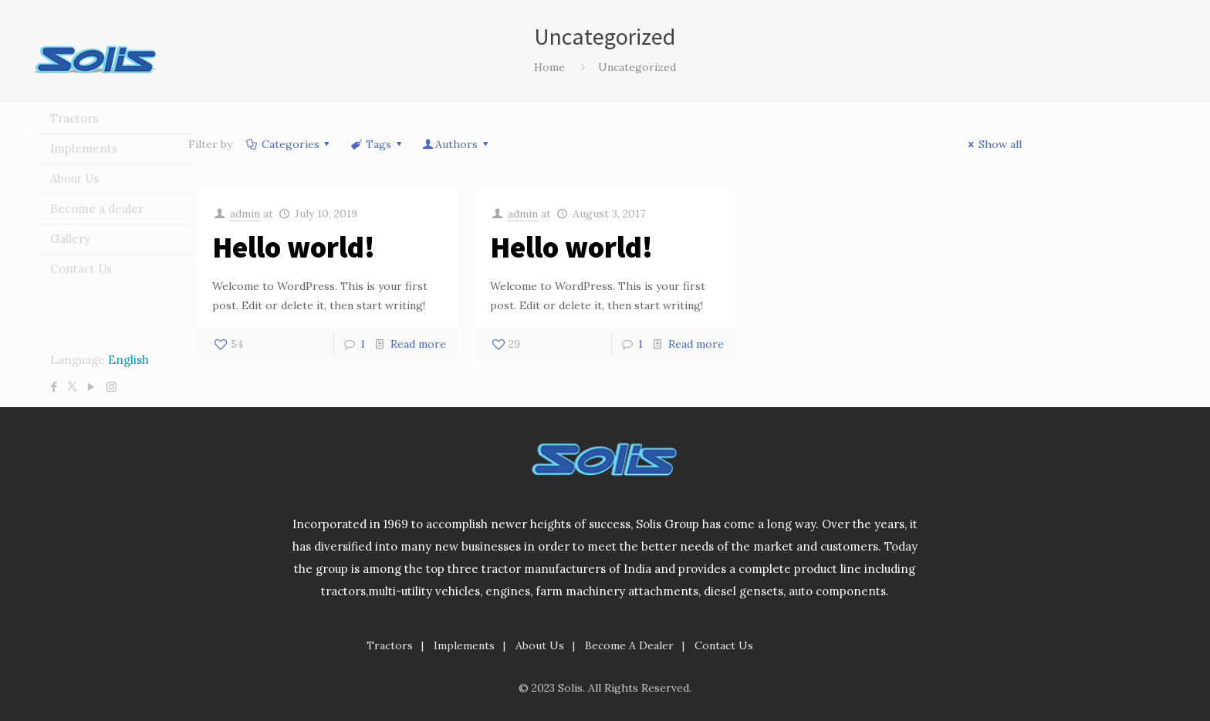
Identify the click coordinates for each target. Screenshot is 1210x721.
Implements (464, 645)
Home (549, 67)
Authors (456, 144)
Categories (289, 144)
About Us (539, 645)
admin (245, 214)
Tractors (390, 645)
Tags (377, 144)
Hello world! (293, 247)
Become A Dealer (629, 645)
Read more (418, 344)
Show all (992, 144)
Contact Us (724, 645)
